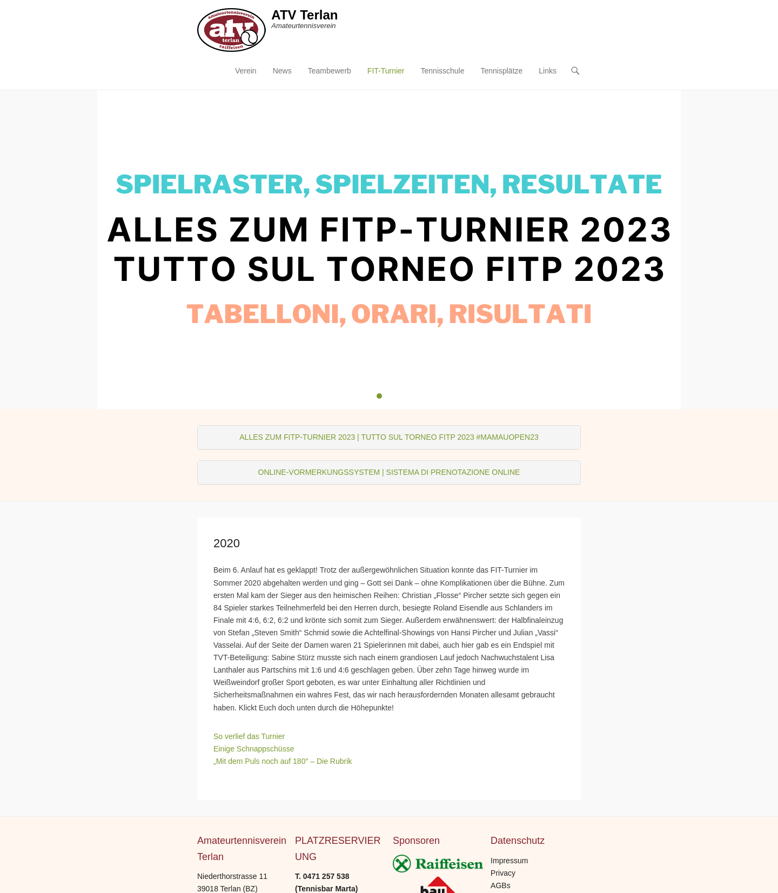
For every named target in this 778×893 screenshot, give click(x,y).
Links (547, 70)
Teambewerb (329, 70)
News (282, 70)
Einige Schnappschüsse (253, 748)
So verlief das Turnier (249, 736)
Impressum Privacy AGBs (509, 873)
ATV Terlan (304, 15)
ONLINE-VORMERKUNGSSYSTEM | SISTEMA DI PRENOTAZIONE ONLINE (389, 472)
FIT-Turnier (386, 70)
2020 (226, 543)
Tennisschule (443, 70)
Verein (246, 70)
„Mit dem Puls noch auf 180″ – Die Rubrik (282, 761)
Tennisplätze (501, 70)
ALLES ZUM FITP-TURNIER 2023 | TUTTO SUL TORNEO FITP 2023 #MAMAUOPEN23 (388, 437)
